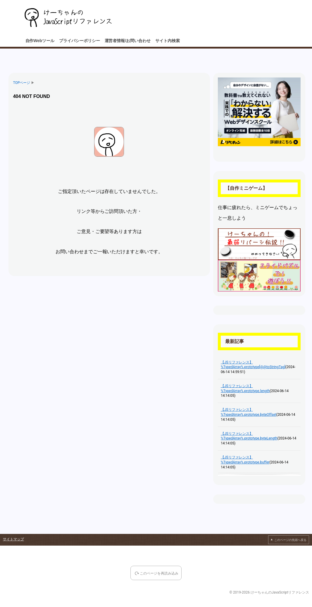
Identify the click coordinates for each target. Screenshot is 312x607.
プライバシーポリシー (79, 40)
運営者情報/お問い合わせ (128, 40)
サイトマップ (13, 539)
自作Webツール (39, 40)
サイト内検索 (167, 40)
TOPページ (21, 83)
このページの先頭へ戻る (290, 540)
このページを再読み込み (159, 574)
